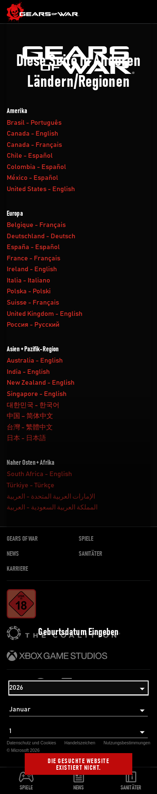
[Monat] (78, 709)
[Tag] (78, 731)
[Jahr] (78, 688)
